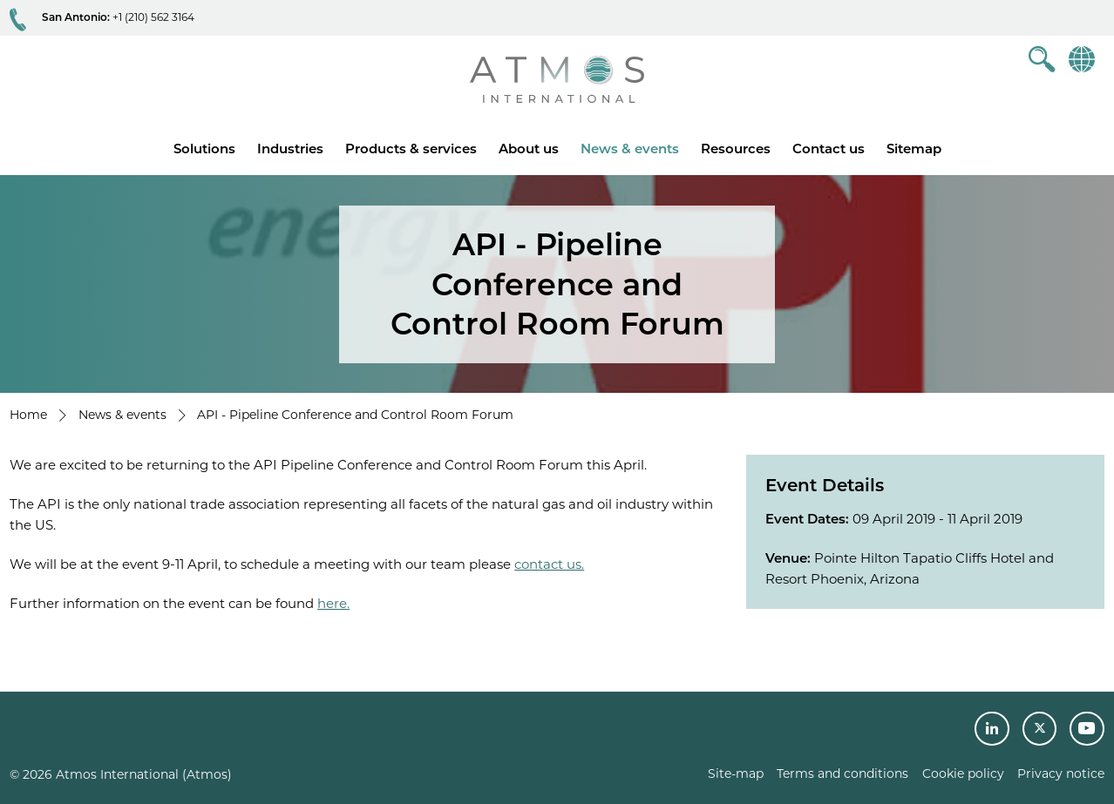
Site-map (736, 773)
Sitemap (913, 148)
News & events (630, 148)
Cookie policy (963, 773)
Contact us (828, 148)
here (332, 603)
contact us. (549, 564)
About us (529, 148)
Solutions (204, 148)
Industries (290, 148)
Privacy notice (1060, 773)
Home (28, 414)
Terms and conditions (842, 773)
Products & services (411, 148)
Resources (736, 148)
